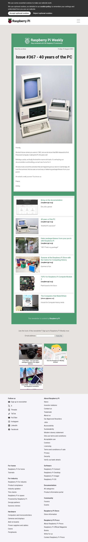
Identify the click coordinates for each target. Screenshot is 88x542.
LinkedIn (12, 425)
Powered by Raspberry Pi (17, 499)
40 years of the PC (48, 219)
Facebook (13, 429)
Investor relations (50, 405)
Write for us (48, 534)
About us (47, 415)
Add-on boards (13, 522)
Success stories (14, 506)
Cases (10, 529)
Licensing (47, 446)
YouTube (12, 418)
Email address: (30, 336)
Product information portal (53, 492)
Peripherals (12, 532)
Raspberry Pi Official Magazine (55, 527)
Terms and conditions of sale (54, 450)
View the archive (20, 49)
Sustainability (49, 429)
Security (47, 456)
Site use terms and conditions (55, 436)
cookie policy (45, 7)
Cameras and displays (16, 519)
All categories (49, 489)
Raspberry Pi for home (16, 469)
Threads (12, 410)
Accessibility (49, 426)
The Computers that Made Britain (53, 296)
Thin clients (12, 492)
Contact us (48, 409)
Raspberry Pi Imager (51, 476)
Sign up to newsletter (17, 402)
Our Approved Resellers (53, 419)
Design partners (14, 502)
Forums (47, 501)
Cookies (47, 443)
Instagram (13, 422)
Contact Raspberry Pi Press (54, 537)
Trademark (48, 412)
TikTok (12, 414)
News (46, 402)
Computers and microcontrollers (20, 515)
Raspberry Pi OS (50, 479)
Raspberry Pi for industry (17, 482)
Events (46, 505)
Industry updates (14, 489)
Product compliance (15, 485)
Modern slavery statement (53, 432)
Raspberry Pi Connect (52, 469)
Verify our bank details (52, 460)
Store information (50, 514)
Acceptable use (50, 439)
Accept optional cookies (19, 13)
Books (46, 530)
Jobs (46, 422)
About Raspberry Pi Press (53, 524)
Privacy (47, 453)
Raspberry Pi (55, 318)
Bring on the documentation (51, 200)
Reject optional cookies (42, 13)
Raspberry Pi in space (16, 496)
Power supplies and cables (18, 525)
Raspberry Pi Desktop (52, 473)
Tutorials (11, 473)
